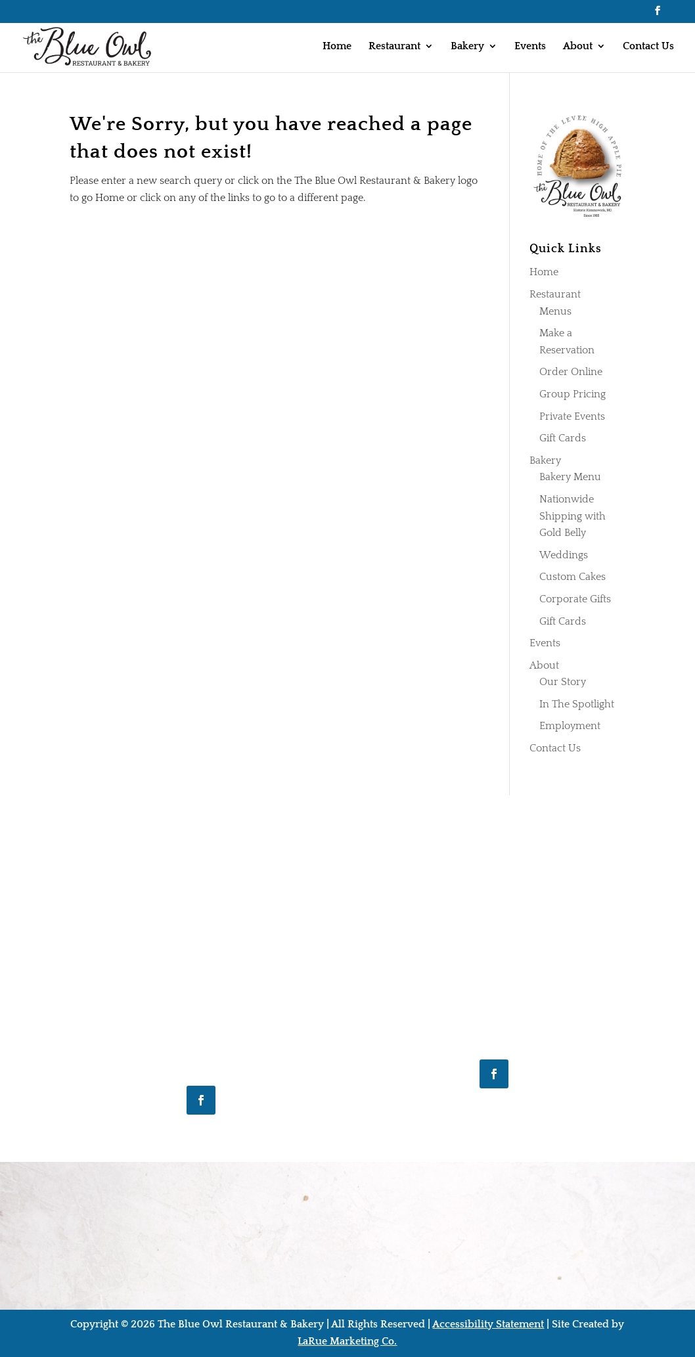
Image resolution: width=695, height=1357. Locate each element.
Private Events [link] (572, 416)
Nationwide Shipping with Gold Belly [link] (572, 516)
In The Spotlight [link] (576, 704)
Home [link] (337, 46)
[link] (88, 45)
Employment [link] (569, 726)
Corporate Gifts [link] (575, 599)
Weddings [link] (563, 555)
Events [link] (530, 46)
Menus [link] (555, 311)
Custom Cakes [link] (572, 577)
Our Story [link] (562, 682)
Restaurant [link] (394, 46)
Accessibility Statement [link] (488, 1324)
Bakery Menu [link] (570, 477)
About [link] (578, 46)
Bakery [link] (467, 46)
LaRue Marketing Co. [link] (347, 1341)
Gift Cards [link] (562, 438)
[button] (657, 15)
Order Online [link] (570, 372)
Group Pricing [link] (572, 394)
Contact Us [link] (648, 46)
